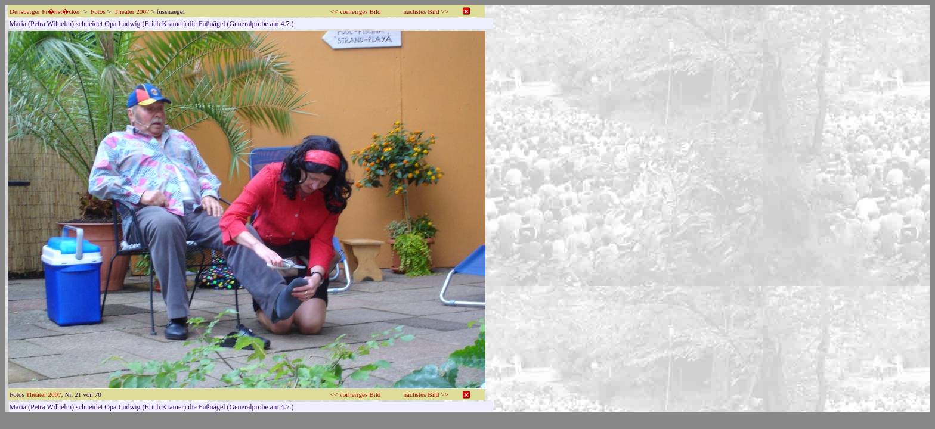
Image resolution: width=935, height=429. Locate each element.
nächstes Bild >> (426, 11)
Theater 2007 (131, 11)
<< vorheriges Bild (355, 11)
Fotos (98, 11)
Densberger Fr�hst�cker (45, 11)
